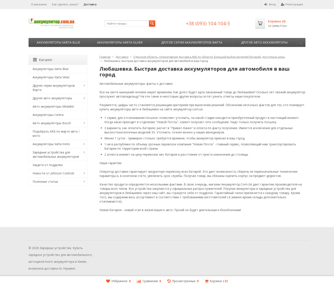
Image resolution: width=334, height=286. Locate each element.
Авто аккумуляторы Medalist (53, 106)
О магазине (39, 4)
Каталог (42, 59)
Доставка (90, 4)
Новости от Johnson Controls (53, 173)
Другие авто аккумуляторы (264, 42)
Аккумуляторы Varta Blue (58, 42)
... (301, 42)
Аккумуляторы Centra (48, 115)
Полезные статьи (45, 181)
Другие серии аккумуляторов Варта (191, 42)
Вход (270, 4)
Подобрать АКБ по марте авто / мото (56, 133)
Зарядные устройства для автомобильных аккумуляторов (56, 154)
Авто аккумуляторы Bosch (52, 123)
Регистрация (292, 4)
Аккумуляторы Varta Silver (120, 42)
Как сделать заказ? (65, 4)
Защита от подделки (48, 165)
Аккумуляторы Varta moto (51, 144)
